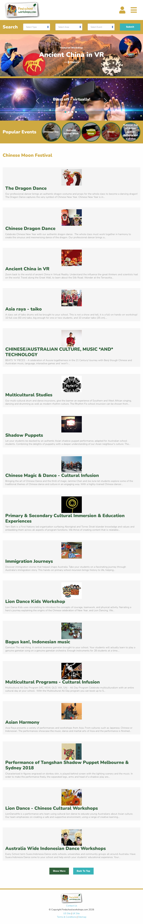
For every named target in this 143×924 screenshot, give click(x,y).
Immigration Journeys (29, 561)
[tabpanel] (71, 99)
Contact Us (71, 905)
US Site (67, 913)
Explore (71, 62)
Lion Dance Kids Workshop (35, 601)
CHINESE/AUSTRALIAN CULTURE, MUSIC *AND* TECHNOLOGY (59, 352)
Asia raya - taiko (23, 309)
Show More (59, 871)
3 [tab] (73, 113)
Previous (37, 99)
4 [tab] (77, 113)
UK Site (76, 913)
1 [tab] (66, 113)
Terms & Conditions (66, 917)
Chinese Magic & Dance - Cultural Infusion (52, 475)
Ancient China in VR (27, 269)
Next (105, 99)
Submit (130, 26)
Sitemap (82, 917)
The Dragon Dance (26, 188)
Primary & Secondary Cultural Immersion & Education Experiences (65, 518)
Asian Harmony (22, 722)
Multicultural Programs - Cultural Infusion (52, 682)
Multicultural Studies (28, 395)
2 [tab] (70, 113)
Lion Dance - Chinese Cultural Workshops (51, 808)
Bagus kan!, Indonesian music (37, 642)
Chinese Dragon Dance (30, 228)
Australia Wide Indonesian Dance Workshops (55, 848)
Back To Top (83, 871)
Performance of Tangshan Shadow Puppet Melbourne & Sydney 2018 (67, 765)
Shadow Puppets (24, 435)
